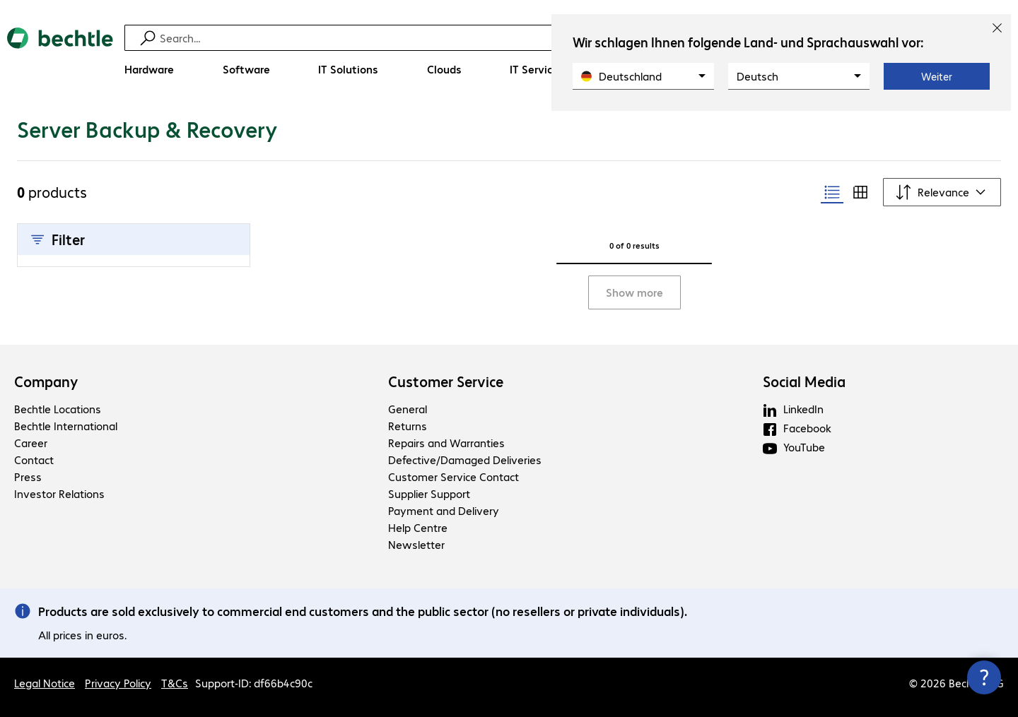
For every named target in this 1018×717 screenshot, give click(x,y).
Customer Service (445, 381)
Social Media (804, 381)
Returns (407, 425)
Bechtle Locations (57, 408)
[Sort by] (942, 192)
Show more (634, 292)
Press (28, 476)
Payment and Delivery (443, 510)
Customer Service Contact (453, 476)
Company (46, 381)
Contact (34, 459)
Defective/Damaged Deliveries (465, 459)
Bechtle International (65, 425)
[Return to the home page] (60, 57)
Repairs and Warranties (446, 442)
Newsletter (416, 544)
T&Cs (174, 682)
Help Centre (417, 527)
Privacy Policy (118, 682)
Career (30, 442)
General (407, 408)
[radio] (832, 192)
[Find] (518, 37)
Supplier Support (429, 493)
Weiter (936, 76)
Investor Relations (59, 493)
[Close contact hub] (984, 677)
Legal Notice (44, 682)
